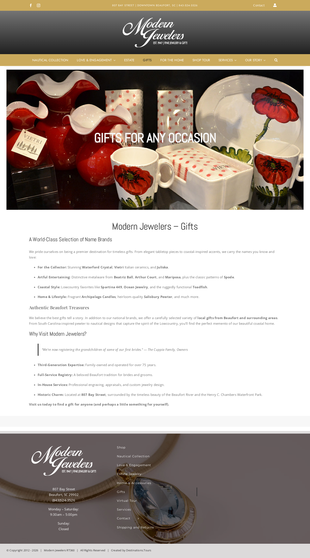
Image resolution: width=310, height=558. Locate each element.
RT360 (70, 550)
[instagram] (38, 5)
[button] (276, 60)
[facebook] (31, 5)
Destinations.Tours (138, 550)
